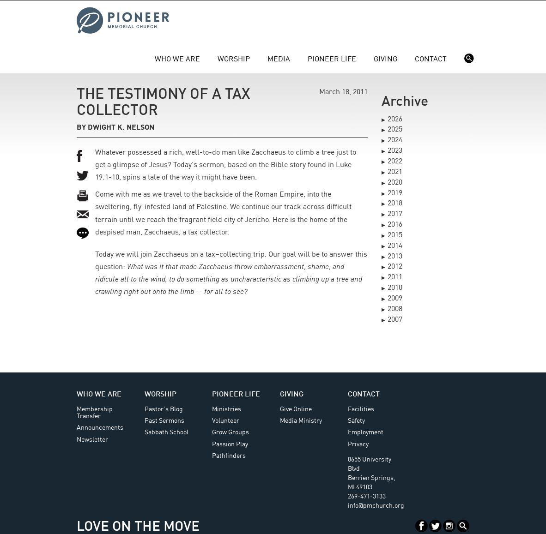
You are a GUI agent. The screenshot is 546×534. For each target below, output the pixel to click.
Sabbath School (166, 432)
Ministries (226, 409)
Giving (385, 59)
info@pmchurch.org (376, 506)
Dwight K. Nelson (121, 128)
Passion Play (230, 444)
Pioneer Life (332, 59)
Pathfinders (229, 456)
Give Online (296, 409)
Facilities (361, 409)
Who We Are (177, 59)
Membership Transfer (95, 413)
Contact (431, 59)
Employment (365, 432)
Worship (234, 59)
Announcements (100, 428)
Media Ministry (301, 421)
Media (278, 59)
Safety (356, 421)
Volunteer (225, 421)
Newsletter (92, 440)
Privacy (358, 444)
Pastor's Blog (164, 409)
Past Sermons (164, 421)
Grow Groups (230, 432)
